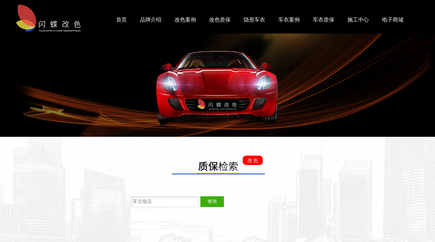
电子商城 (392, 20)
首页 (121, 20)
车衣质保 (323, 20)
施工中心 (358, 20)
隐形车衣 (254, 20)
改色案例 (185, 20)
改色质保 (220, 20)
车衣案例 (289, 20)
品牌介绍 (150, 20)
